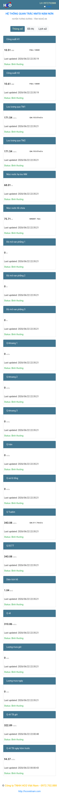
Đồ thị (30, 28)
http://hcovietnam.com (29, 791)
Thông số (17, 28)
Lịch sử (43, 28)
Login (48, 6)
